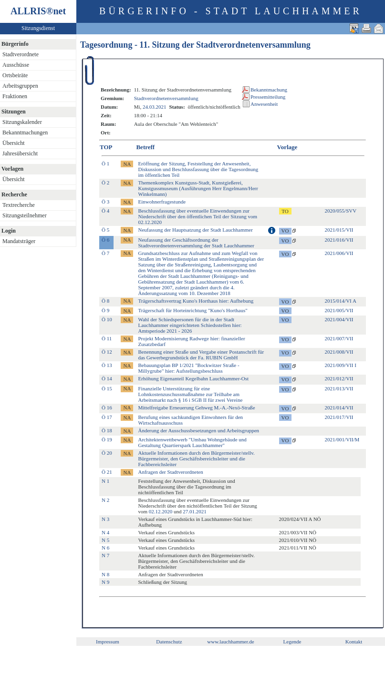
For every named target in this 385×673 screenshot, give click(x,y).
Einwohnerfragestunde (162, 201)
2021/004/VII (339, 319)
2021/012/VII (339, 378)
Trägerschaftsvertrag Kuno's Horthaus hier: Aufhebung (195, 301)
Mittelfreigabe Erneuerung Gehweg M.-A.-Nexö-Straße (196, 407)
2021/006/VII (339, 253)
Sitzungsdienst (38, 28)
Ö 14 (107, 378)
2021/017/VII (339, 417)
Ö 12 (107, 352)
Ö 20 (107, 453)
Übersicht (13, 143)
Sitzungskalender (22, 122)
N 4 (105, 532)
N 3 (105, 519)
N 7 (105, 555)
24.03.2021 (154, 107)
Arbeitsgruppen (20, 85)
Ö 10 (107, 319)
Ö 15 (107, 388)
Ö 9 (105, 310)
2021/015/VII (339, 230)
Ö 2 (105, 182)
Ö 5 (105, 230)
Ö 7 (105, 253)
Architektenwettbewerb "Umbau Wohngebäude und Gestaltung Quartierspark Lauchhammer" (192, 442)
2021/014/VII (339, 407)
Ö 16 (107, 407)
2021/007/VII (339, 338)
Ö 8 (105, 301)
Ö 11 (107, 338)
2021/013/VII (339, 388)
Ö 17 (107, 417)
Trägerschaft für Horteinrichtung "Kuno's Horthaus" (192, 310)
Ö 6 (105, 240)
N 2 (105, 500)
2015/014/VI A (340, 301)
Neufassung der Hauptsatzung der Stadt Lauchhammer (195, 230)
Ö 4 (105, 211)
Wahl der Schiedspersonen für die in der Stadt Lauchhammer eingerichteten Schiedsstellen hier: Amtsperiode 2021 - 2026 (189, 325)
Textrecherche (18, 205)
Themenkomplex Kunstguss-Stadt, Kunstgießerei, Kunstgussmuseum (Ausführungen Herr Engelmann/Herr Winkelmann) (198, 188)
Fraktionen (14, 96)
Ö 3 (105, 201)
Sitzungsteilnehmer (24, 215)
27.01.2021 (195, 511)
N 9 (105, 582)
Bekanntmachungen (25, 132)
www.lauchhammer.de (230, 641)
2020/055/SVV (341, 211)
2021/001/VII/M (342, 439)
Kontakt (353, 641)
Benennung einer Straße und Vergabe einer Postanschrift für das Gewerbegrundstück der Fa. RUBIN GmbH (201, 354)
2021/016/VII (339, 240)
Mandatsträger (18, 241)
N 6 (105, 548)
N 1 (105, 481)
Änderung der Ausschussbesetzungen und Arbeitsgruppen (198, 430)
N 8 (105, 574)
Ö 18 (107, 430)
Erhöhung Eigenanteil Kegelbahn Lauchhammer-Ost (193, 378)
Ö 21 (107, 472)
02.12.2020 (161, 511)
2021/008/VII (339, 352)
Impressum (107, 641)
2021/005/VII (339, 310)
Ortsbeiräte (15, 75)
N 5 (105, 540)
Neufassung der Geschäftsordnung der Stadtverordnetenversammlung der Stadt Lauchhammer (196, 242)
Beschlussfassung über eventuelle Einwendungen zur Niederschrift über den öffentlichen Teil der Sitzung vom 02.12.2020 (197, 216)
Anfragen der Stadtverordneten (170, 472)
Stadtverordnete (20, 54)
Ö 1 (105, 163)
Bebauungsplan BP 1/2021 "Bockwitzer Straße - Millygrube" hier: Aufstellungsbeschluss (188, 368)
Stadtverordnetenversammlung (166, 98)
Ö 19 (107, 439)
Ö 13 (107, 365)
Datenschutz (169, 641)
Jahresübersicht (20, 153)
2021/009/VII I (340, 365)
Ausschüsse (15, 64)
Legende (292, 641)
